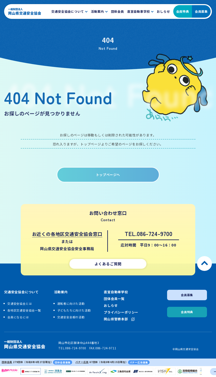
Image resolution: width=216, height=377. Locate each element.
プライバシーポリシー (121, 312)
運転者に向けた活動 (71, 303)
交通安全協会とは (19, 303)
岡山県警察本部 (119, 319)
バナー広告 (82, 362)
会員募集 (201, 11)
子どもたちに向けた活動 (74, 310)
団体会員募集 (62, 362)
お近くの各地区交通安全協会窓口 (67, 233)
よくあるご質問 (108, 263)
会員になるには (18, 317)
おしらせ (111, 305)
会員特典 (182, 11)
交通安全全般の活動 (71, 317)
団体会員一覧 (114, 299)
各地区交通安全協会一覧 (24, 310)
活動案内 (61, 292)
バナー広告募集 (139, 362)
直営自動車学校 (116, 292)
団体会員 (7, 362)
